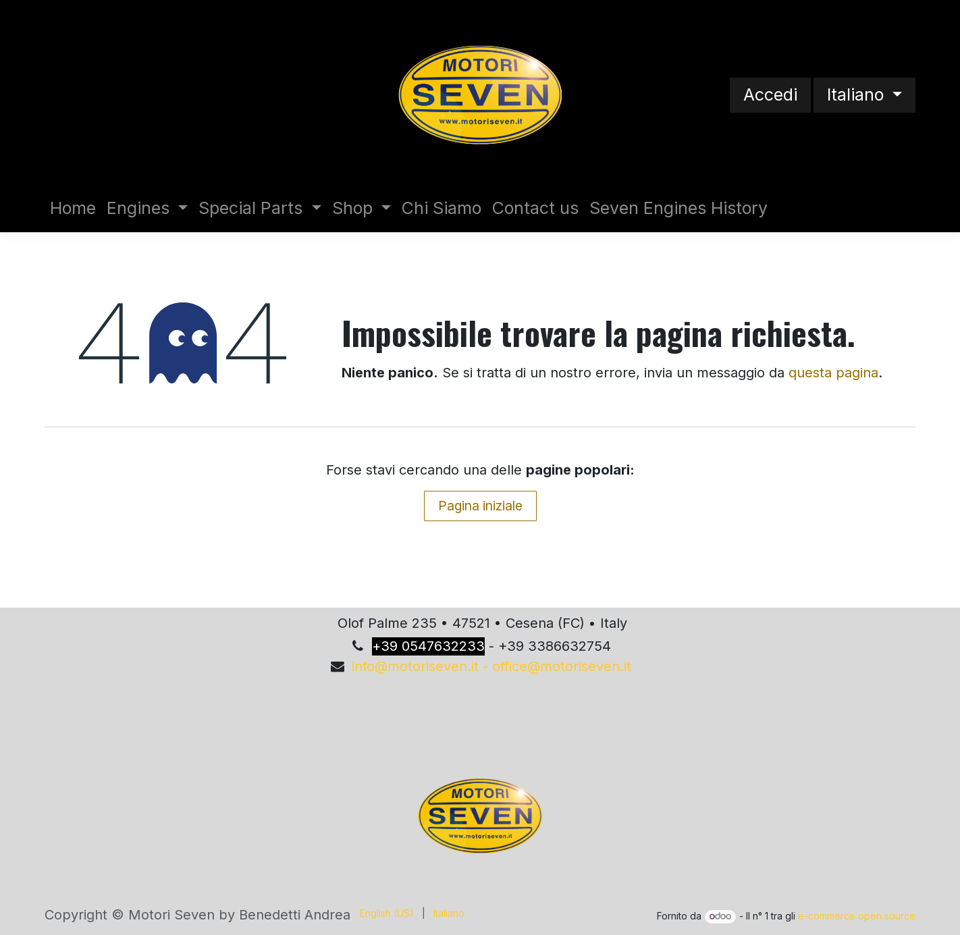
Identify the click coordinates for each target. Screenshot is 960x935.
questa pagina (833, 373)
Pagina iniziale (480, 506)
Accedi (770, 94)
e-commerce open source (856, 915)
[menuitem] (73, 208)
